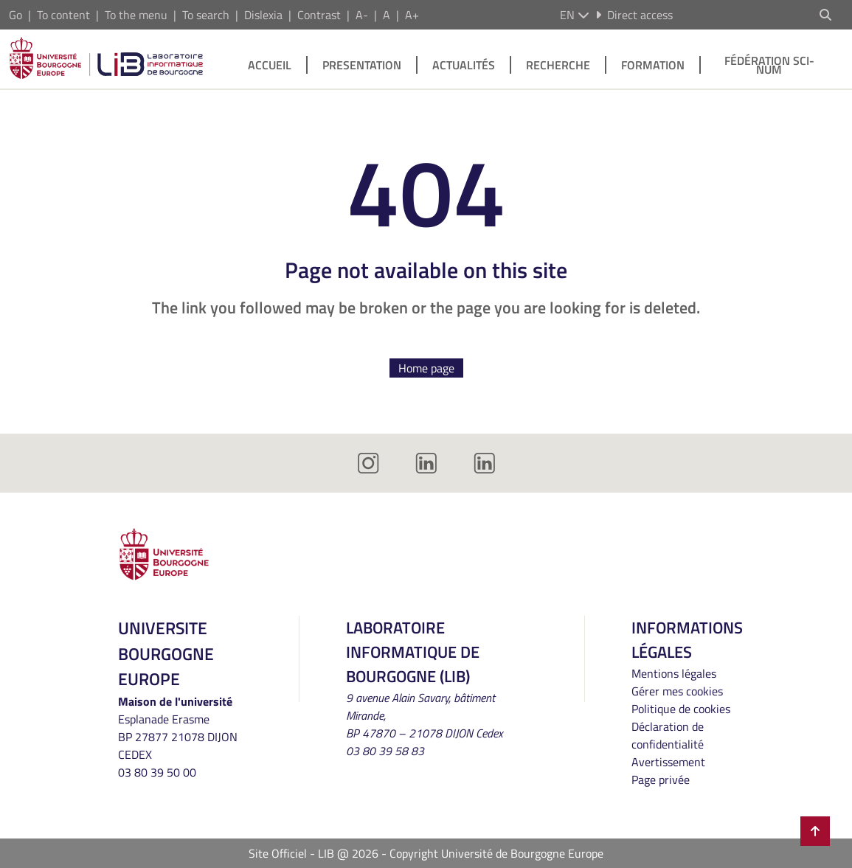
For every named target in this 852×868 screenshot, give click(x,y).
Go (15, 15)
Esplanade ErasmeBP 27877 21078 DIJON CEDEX (178, 736)
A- (362, 15)
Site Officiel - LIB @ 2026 (313, 853)
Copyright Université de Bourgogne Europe (496, 853)
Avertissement (668, 762)
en (574, 15)
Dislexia (263, 15)
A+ (412, 15)
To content (63, 15)
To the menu (136, 15)
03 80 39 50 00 (157, 772)
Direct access (634, 15)
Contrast (319, 15)
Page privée (660, 779)
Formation (653, 64)
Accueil (269, 64)
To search (205, 15)
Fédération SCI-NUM (769, 65)
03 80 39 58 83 (385, 751)
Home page (426, 368)
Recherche (558, 64)
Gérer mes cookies (677, 691)
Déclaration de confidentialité (667, 735)
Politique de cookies (680, 709)
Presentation (361, 64)
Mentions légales (673, 673)
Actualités (463, 64)
